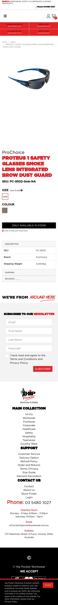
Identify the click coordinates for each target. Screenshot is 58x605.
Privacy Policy (18, 362)
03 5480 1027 (38, 503)
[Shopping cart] (53, 16)
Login (29, 497)
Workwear (29, 418)
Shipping (9, 272)
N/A (5, 196)
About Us (29, 490)
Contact (29, 486)
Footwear (29, 421)
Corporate (29, 425)
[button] (48, 16)
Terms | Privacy (29, 468)
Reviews (12, 279)
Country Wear (29, 443)
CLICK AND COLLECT (14, 32)
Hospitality (29, 436)
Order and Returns (29, 465)
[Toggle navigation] (5, 16)
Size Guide (15, 190)
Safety (29, 432)
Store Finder (29, 493)
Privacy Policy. (11, 602)
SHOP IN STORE (43, 32)
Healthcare (29, 429)
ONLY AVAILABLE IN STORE (29, 225)
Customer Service (29, 454)
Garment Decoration (29, 476)
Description (11, 244)
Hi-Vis (29, 414)
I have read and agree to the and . (27, 359)
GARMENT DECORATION (14, 25)
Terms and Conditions (23, 359)
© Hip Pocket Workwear (29, 566)
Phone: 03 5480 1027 (46, 7)
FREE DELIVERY (44, 25)
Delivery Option (29, 457)
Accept (48, 585)
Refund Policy (29, 461)
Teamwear (29, 440)
